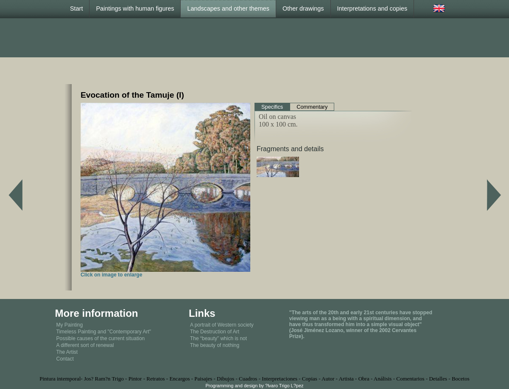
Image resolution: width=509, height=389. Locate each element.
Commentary (311, 107)
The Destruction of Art (214, 332)
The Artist (67, 352)
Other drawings (303, 8)
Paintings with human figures (135, 8)
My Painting (69, 325)
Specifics (272, 107)
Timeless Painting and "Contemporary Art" (103, 332)
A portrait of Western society (222, 325)
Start (76, 8)
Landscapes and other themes (228, 8)
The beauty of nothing (214, 345)
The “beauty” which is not (218, 338)
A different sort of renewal (85, 345)
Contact (65, 359)
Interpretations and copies (372, 8)
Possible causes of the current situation (100, 338)
